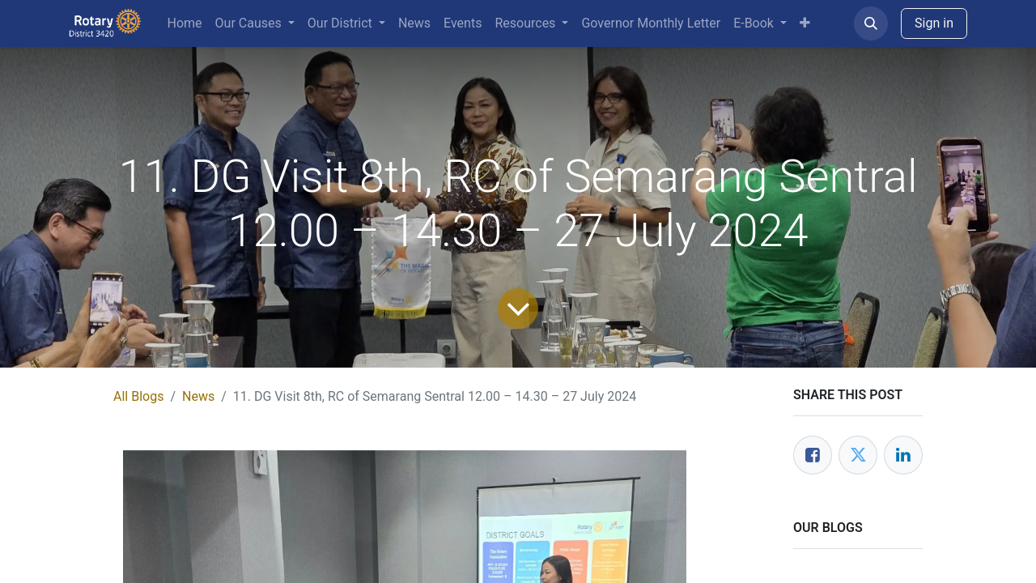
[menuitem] (185, 23)
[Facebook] (812, 455)
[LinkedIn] (903, 455)
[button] (871, 23)
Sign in (934, 23)
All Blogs (138, 396)
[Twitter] (858, 455)
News (198, 396)
